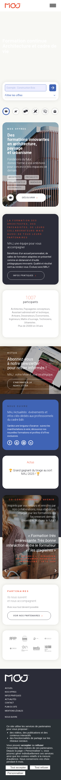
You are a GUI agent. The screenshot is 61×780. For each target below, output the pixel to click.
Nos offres (10, 692)
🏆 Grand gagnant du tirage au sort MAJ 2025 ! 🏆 (30, 472)
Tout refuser (40, 767)
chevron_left (5, 570)
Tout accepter (16, 767)
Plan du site (11, 707)
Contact (9, 703)
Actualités (10, 699)
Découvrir (28, 197)
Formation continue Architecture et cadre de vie (29, 46)
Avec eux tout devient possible (23, 607)
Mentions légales (14, 711)
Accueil (9, 688)
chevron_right (55, 570)
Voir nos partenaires (26, 615)
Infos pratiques (23, 275)
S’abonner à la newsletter (22, 384)
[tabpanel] (30, 311)
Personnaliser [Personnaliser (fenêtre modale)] (15, 773)
